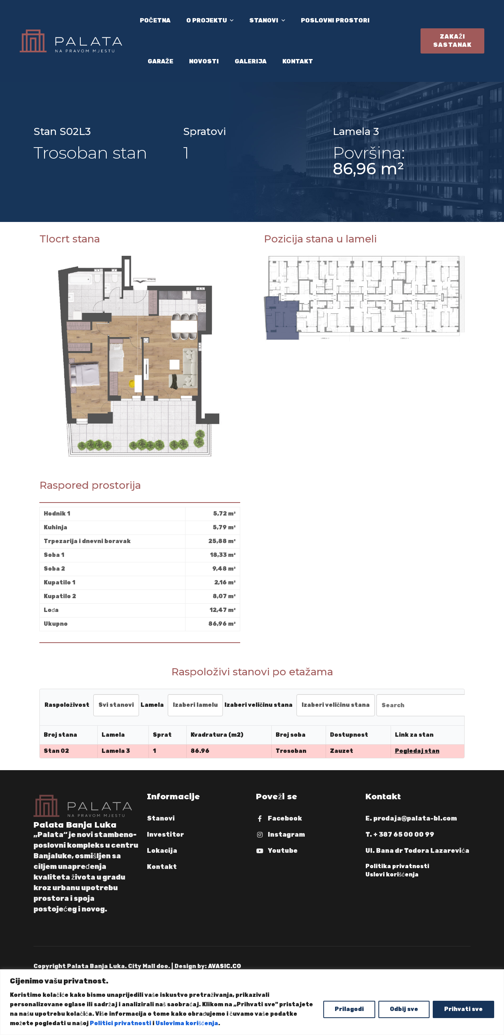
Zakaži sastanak (452, 40)
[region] (252, 1002)
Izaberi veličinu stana (258, 705)
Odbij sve (404, 1009)
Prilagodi (349, 1009)
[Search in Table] (424, 705)
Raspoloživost (66, 705)
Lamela (152, 705)
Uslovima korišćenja (187, 1023)
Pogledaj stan (417, 751)
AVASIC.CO (224, 966)
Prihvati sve (463, 1009)
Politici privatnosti (120, 1023)
